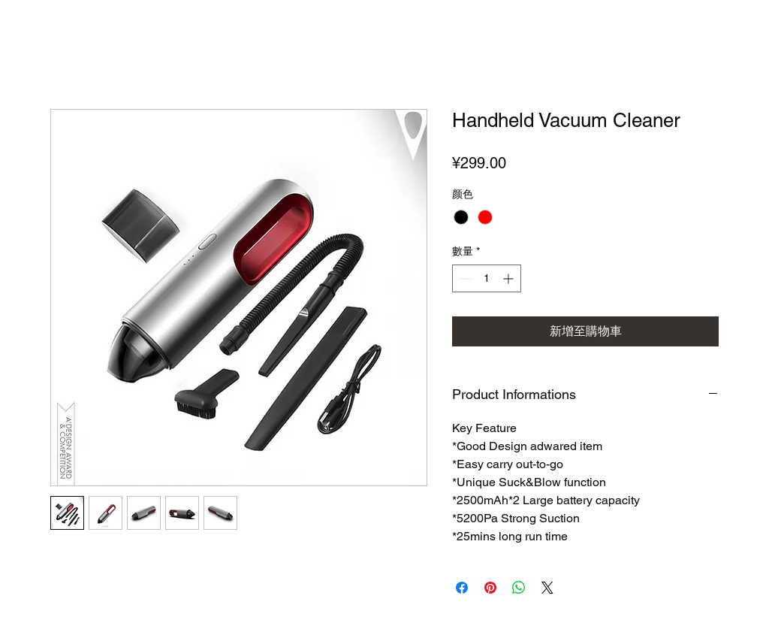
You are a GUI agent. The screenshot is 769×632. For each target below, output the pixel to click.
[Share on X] (547, 588)
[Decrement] (463, 278)
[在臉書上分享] (462, 588)
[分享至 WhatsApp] (519, 588)
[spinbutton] (486, 278)
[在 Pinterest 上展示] (490, 588)
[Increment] (509, 278)
